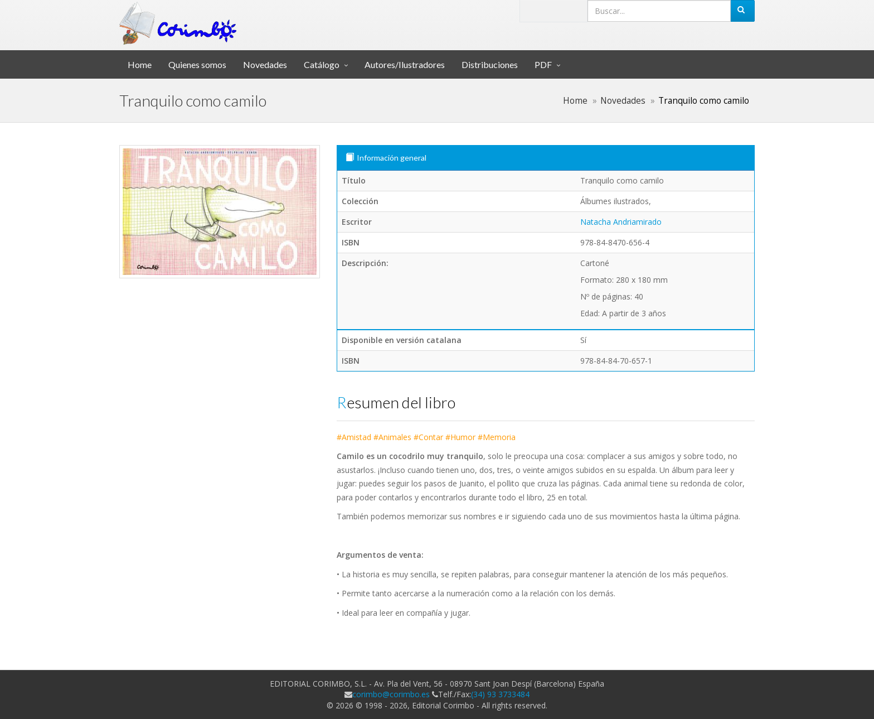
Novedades (265, 64)
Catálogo (321, 64)
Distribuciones (490, 64)
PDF (543, 64)
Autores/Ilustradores (405, 64)
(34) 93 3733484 (500, 694)
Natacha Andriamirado (621, 221)
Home (140, 64)
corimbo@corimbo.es (391, 694)
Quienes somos (197, 64)
